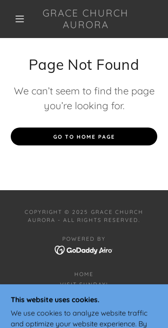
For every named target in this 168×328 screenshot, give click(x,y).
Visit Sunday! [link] (84, 284)
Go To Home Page (84, 136)
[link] (85, 19)
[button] (20, 19)
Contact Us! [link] (84, 294)
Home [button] (84, 274)
